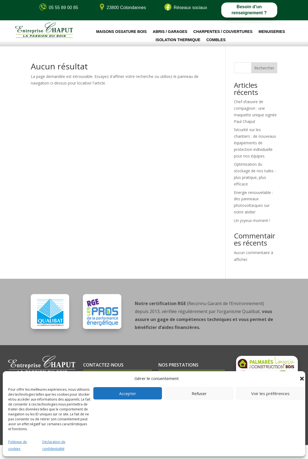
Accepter (127, 393)
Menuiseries (272, 32)
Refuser (199, 393)
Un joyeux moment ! (252, 220)
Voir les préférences (270, 393)
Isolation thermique (178, 40)
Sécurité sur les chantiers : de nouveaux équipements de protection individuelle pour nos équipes (255, 142)
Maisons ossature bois (121, 32)
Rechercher (264, 68)
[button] (302, 378)
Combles (216, 40)
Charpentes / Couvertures (222, 32)
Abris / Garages (170, 32)
